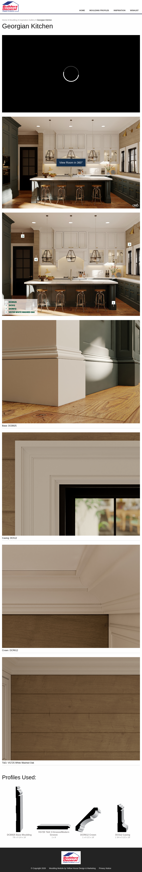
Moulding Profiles (99, 10)
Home (82, 10)
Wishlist (134, 10)
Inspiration (119, 10)
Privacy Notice (105, 868)
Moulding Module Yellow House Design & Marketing (72, 868)
